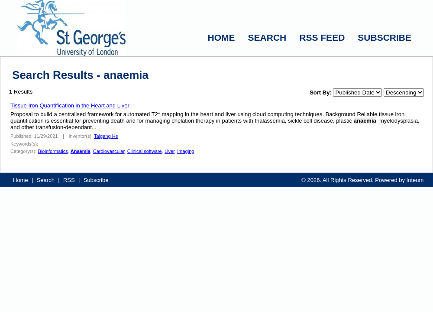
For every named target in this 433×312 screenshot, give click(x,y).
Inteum (415, 180)
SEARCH (267, 37)
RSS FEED (322, 37)
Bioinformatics (53, 151)
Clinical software (144, 151)
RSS (69, 180)
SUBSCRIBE (384, 37)
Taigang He (106, 136)
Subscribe (96, 180)
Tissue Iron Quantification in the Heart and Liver (69, 105)
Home (20, 180)
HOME (221, 37)
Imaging (185, 151)
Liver (169, 151)
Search (46, 180)
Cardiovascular (109, 151)
